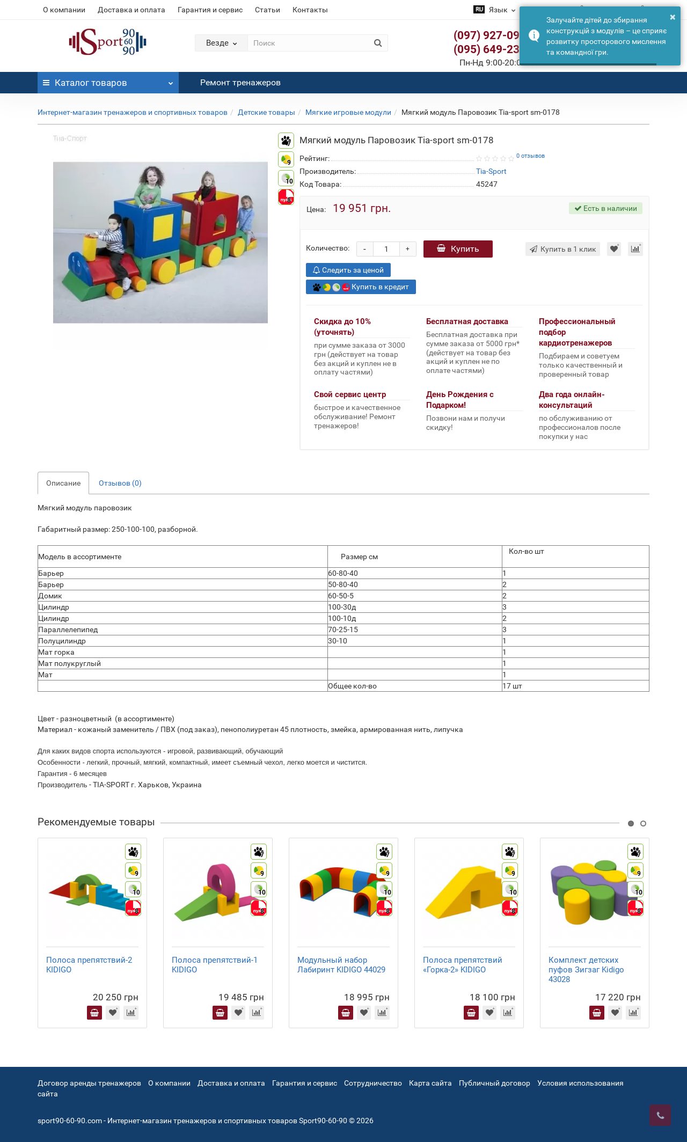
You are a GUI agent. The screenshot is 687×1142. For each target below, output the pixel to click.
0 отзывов (530, 155)
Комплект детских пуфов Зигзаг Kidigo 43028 (586, 969)
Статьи (267, 9)
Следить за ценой (348, 270)
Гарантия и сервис (210, 9)
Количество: (327, 248)
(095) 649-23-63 (495, 49)
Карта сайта (430, 1083)
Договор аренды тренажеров (89, 1083)
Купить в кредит (361, 286)
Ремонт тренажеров (240, 82)
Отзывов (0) (120, 483)
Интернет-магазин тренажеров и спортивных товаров (133, 112)
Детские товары (266, 112)
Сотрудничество (373, 1083)
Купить (458, 249)
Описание (63, 483)
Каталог (108, 80)
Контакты (310, 9)
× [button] (673, 16)
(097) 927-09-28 (495, 35)
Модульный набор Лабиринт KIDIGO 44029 (341, 965)
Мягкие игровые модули (348, 112)
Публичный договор (494, 1083)
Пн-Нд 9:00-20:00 (498, 62)
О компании (64, 9)
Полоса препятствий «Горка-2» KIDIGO (462, 965)
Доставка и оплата (131, 9)
